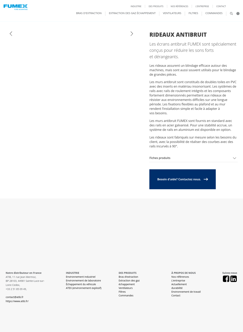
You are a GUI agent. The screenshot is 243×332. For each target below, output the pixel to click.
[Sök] (229, 14)
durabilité (177, 288)
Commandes (214, 13)
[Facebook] (226, 279)
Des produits (156, 6)
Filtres (193, 13)
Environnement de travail (186, 291)
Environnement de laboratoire (83, 280)
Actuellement (179, 284)
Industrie (136, 6)
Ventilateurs (172, 13)
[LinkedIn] (233, 279)
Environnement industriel (80, 276)
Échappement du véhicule (81, 284)
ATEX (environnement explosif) (83, 288)
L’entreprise (202, 6)
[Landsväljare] (236, 14)
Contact (221, 6)
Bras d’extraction (128, 276)
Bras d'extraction (88, 13)
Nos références (179, 6)
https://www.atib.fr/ (17, 301)
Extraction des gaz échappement (132, 13)
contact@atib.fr (14, 297)
